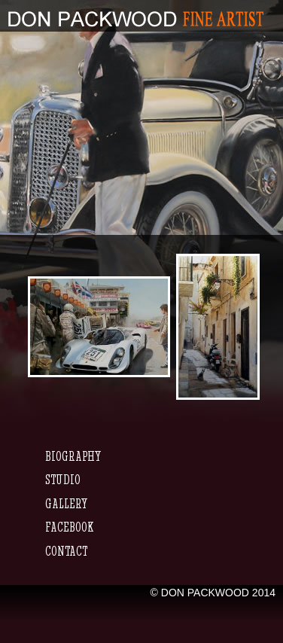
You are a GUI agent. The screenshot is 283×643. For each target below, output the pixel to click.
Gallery (66, 503)
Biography (73, 456)
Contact (66, 550)
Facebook (69, 526)
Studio (63, 479)
